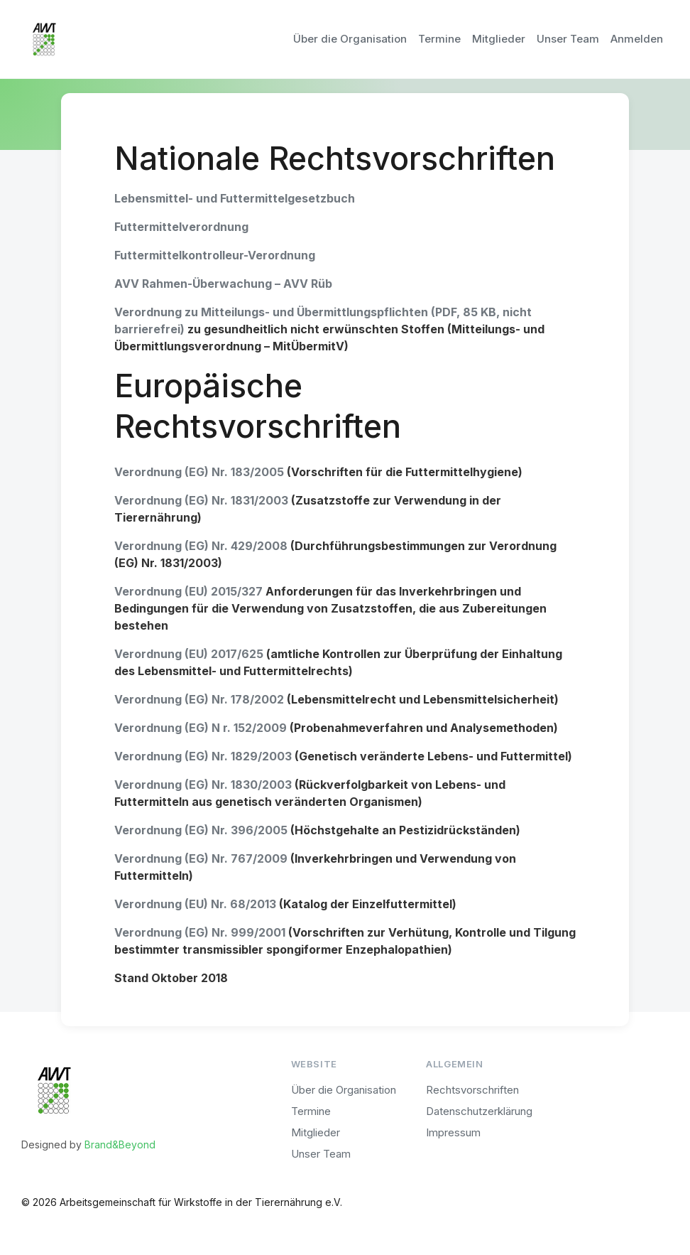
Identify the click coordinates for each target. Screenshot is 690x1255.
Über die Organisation (350, 38)
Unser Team (568, 38)
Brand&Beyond (119, 1144)
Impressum (453, 1132)
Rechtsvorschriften (472, 1090)
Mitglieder (498, 38)
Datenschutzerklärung (479, 1111)
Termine (439, 38)
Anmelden (636, 38)
